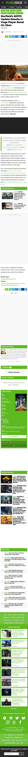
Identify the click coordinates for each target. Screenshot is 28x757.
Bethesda (13, 10)
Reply (18, 361)
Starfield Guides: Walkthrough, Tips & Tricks (10, 431)
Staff (14, 614)
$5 (14, 445)
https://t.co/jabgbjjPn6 (16, 145)
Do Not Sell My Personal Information (14, 730)
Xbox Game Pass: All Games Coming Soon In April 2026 (14, 553)
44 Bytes (17, 729)
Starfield (19, 10)
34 (9, 502)
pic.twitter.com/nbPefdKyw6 (11, 147)
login (21, 382)
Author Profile (11, 361)
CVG (18, 743)
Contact (13, 617)
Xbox (7, 10)
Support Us (7, 617)
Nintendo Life (11, 735)
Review (10, 285)
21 (9, 513)
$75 (7, 442)
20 (9, 523)
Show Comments (14, 372)
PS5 (8, 402)
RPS (22, 743)
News (2, 10)
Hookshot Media (12, 727)
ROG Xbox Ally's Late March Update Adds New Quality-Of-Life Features (13, 605)
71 (9, 482)
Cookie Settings (9, 623)
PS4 (10, 402)
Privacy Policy (20, 617)
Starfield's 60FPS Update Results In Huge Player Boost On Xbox (12, 21)
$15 (21, 442)
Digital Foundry (19, 737)
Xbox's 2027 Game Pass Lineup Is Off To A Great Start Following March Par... (15, 599)
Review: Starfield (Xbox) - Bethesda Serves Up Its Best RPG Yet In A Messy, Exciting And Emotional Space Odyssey (13, 427)
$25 (14, 442)
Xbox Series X (11, 13)
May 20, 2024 (17, 149)
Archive (22, 620)
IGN (13, 740)
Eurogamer (19, 740)
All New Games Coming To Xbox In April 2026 (14, 582)
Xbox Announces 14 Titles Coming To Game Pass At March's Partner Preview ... (13, 577)
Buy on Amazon (14, 436)
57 (9, 491)
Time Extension (9, 737)
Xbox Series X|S (4, 399)
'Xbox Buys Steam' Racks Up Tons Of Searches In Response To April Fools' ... (14, 565)
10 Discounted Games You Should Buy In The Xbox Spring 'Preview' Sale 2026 (15, 559)
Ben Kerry (8, 32)
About (9, 614)
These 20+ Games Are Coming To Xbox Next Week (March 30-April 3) (15, 588)
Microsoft (3, 13)
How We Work (21, 614)
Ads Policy (15, 620)
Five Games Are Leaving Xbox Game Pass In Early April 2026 (14, 593)
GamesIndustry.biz (10, 743)
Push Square (20, 735)
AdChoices (22, 729)
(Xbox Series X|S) (8, 279)
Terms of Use (7, 620)
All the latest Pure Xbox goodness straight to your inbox (14, 749)
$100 (3, 442)
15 (17, 293)
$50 (10, 442)
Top (4, 614)
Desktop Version (19, 623)
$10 (25, 442)
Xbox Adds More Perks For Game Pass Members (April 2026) (13, 571)
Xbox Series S (19, 13)
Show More (14, 708)
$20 (18, 442)
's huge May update (8, 83)
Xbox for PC (3, 402)
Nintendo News (6, 740)
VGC (24, 740)
